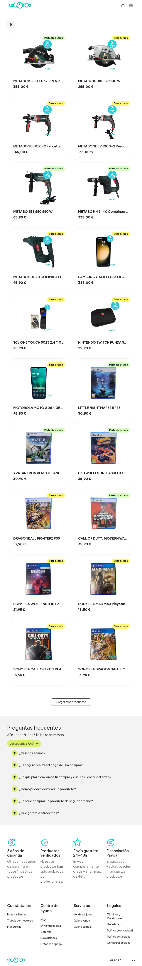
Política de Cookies (118, 936)
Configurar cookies (118, 942)
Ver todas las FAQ (24, 743)
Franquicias (14, 926)
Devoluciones (48, 937)
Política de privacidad (120, 930)
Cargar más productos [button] (71, 702)
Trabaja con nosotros (20, 920)
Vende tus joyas (83, 914)
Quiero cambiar (83, 926)
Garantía (45, 931)
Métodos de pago (51, 944)
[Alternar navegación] (131, 5)
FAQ (43, 919)
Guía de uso (114, 924)
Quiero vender (82, 920)
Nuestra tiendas (16, 914)
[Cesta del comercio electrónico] (123, 5)
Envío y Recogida (50, 925)
